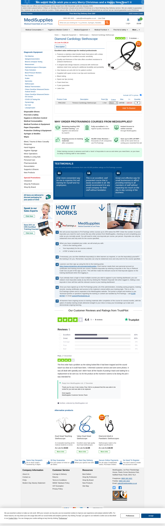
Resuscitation (29, 173)
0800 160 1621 (68, 25)
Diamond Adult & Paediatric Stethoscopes (109, 443)
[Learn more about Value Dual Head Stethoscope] (82, 458)
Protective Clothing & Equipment (37, 137)
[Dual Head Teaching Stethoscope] (65, 440)
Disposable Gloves (32, 118)
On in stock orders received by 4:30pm (33, 470)
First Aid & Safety (31, 121)
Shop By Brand (30, 194)
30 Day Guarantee (57, 467)
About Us (26, 480)
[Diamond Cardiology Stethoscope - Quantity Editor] (137, 109)
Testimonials (37, 48)
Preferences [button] (63, 518)
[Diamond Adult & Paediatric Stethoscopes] (109, 440)
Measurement (29, 71)
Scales (27, 85)
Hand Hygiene (29, 154)
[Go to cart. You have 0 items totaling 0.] (139, 28)
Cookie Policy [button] (12, 518)
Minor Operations (30, 160)
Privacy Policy (57, 495)
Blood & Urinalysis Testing (33, 68)
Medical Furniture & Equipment (37, 131)
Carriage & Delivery (59, 480)
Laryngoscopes (30, 114)
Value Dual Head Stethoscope (84, 443)
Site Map (85, 492)
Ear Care (28, 111)
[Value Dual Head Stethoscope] (87, 440)
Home (57, 41)
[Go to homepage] (39, 28)
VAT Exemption (58, 492)
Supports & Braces (31, 176)
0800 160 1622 (124, 487)
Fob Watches (29, 63)
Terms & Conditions (59, 486)
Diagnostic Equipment (33, 59)
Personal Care (29, 166)
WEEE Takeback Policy (60, 489)
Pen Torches (29, 82)
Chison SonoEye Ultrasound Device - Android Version (37, 97)
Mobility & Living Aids (32, 163)
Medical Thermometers (32, 93)
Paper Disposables (32, 134)
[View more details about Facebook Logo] (120, 494)
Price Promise (27, 20)
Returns (55, 484)
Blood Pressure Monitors (33, 79)
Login (128, 30)
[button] (128, 28)
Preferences (130, 516)
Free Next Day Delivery (84, 467)
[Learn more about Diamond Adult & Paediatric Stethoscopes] (104, 458)
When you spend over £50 (84, 469)
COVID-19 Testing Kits (32, 106)
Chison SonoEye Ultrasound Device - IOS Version (37, 102)
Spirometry (28, 87)
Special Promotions (32, 184)
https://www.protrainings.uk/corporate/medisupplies (78, 273)
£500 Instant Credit (136, 20)
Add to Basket (128, 115)
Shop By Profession (31, 190)
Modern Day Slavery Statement (34, 489)
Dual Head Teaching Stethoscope (63, 443)
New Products (29, 179)
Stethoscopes (29, 90)
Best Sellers (86, 480)
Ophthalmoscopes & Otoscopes (35, 74)
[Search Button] (107, 29)
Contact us (26, 484)
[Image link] (37, 234)
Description (60, 53)
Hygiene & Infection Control (35, 124)
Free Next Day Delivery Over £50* (82, 20)
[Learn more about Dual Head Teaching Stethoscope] (60, 458)
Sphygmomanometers (32, 65)
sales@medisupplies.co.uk (86, 25)
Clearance (28, 187)
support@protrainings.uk (81, 302)
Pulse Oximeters (30, 76)
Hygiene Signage (30, 157)
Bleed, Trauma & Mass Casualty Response (36, 149)
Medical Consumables (33, 128)
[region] (65, 431)
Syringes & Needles (32, 140)
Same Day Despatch (34, 467)
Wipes (26, 143)
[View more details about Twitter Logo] (114, 494)
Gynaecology (29, 109)
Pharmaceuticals (30, 170)
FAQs (25, 486)
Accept (151, 516)
